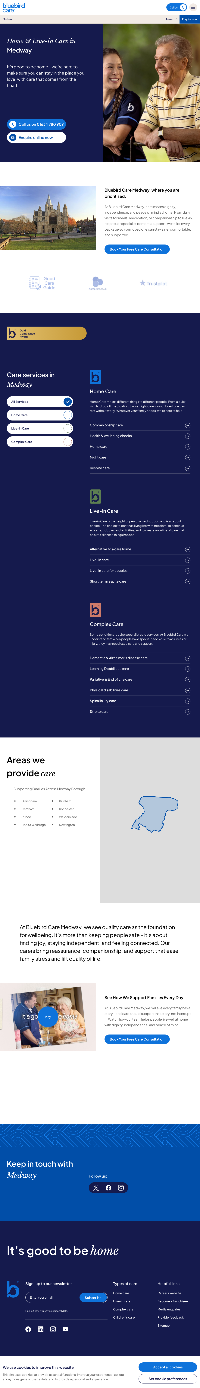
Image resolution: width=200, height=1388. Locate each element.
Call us (178, 7)
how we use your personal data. (51, 1311)
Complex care (123, 1309)
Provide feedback (171, 1317)
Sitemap (164, 1325)
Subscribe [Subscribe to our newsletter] (93, 1297)
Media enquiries (169, 1309)
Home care (121, 1293)
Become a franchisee (173, 1301)
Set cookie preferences (168, 1379)
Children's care (124, 1317)
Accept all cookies (168, 1367)
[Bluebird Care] (14, 11)
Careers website (169, 1293)
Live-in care (121, 1301)
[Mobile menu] (193, 7)
